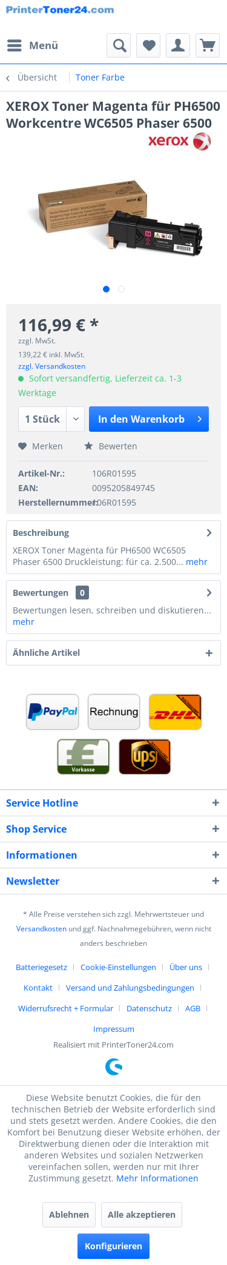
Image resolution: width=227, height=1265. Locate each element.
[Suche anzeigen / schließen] (119, 45)
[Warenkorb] (208, 45)
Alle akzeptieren (142, 1214)
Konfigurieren (113, 1246)
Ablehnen (69, 1214)
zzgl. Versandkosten (51, 366)
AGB (192, 1008)
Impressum (113, 1028)
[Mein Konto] (178, 45)
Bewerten (110, 446)
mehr (195, 561)
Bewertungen (40, 592)
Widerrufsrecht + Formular (65, 1008)
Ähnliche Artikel (46, 652)
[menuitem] (32, 45)
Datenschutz (149, 1008)
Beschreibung (41, 532)
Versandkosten (41, 928)
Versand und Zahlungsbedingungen (130, 987)
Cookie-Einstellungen (118, 967)
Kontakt (38, 987)
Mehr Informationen (157, 1178)
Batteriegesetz (41, 967)
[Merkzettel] (148, 45)
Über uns (185, 967)
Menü (32, 44)
